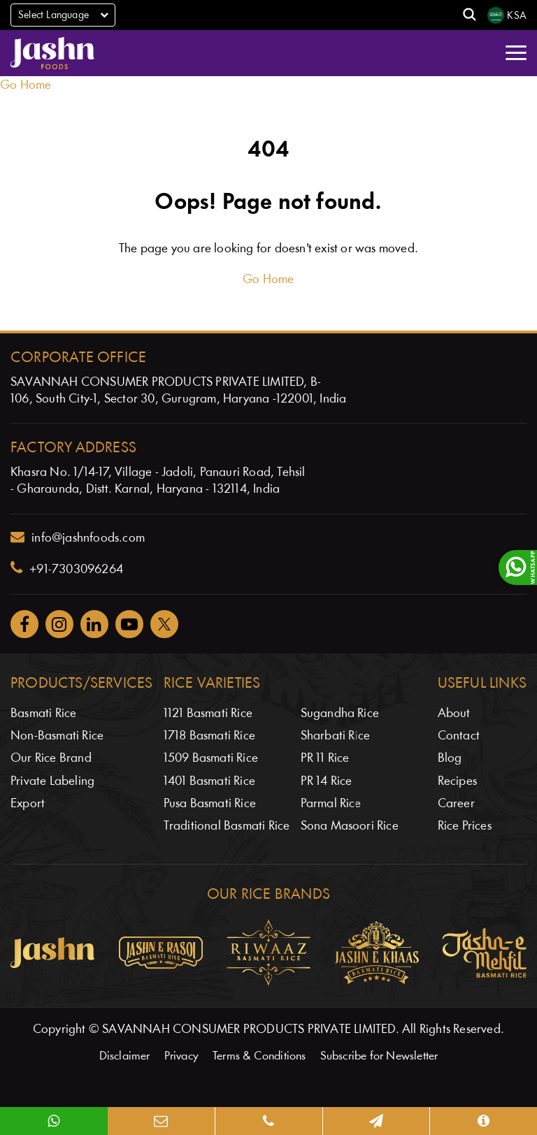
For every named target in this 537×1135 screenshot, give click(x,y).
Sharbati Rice (336, 736)
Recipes (457, 781)
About (454, 714)
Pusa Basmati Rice (210, 804)
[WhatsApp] (54, 1121)
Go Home (25, 85)
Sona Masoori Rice (350, 826)
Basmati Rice (43, 714)
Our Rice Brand (51, 758)
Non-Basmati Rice (56, 736)
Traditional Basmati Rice (227, 826)
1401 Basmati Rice (209, 781)
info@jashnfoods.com (77, 537)
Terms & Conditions (259, 1056)
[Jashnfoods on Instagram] (59, 624)
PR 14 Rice (326, 781)
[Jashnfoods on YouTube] (129, 624)
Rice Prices (465, 826)
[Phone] (268, 1121)
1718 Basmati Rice (209, 736)
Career (456, 804)
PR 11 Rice (325, 758)
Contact (459, 736)
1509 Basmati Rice (211, 758)
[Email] (161, 1121)
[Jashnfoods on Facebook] (24, 624)
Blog (450, 758)
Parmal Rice (331, 804)
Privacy (181, 1056)
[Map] (376, 1121)
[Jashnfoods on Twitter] (164, 624)
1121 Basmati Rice (208, 714)
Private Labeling (52, 781)
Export (27, 804)
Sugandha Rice (340, 714)
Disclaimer (124, 1056)
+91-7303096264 (66, 568)
